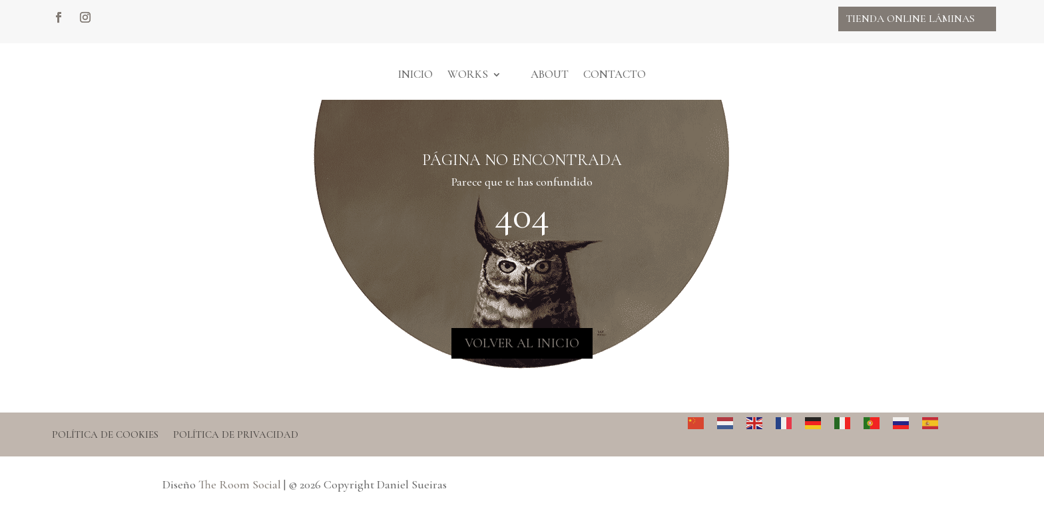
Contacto (614, 74)
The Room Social (239, 484)
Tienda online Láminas (910, 18)
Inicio (415, 74)
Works (467, 74)
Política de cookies (105, 435)
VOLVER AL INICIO (522, 343)
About (550, 74)
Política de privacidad (235, 435)
